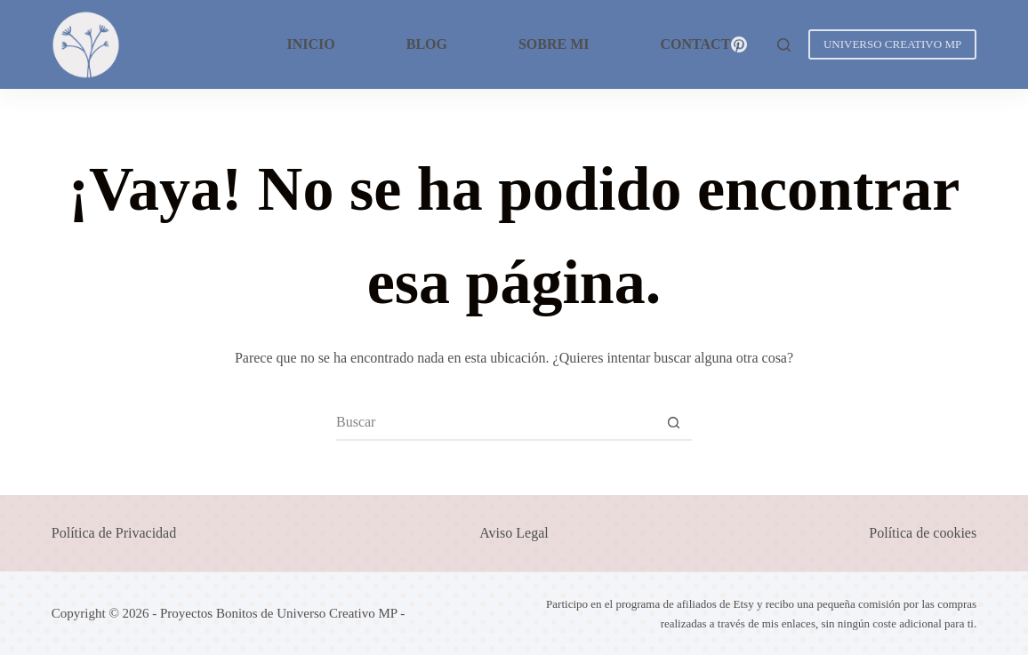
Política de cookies (922, 532)
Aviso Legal (513, 532)
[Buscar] (784, 45)
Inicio (310, 44)
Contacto (701, 44)
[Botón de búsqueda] (674, 422)
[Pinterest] (739, 45)
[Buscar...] (496, 422)
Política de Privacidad (114, 532)
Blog (426, 44)
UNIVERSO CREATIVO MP (892, 44)
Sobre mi (554, 44)
